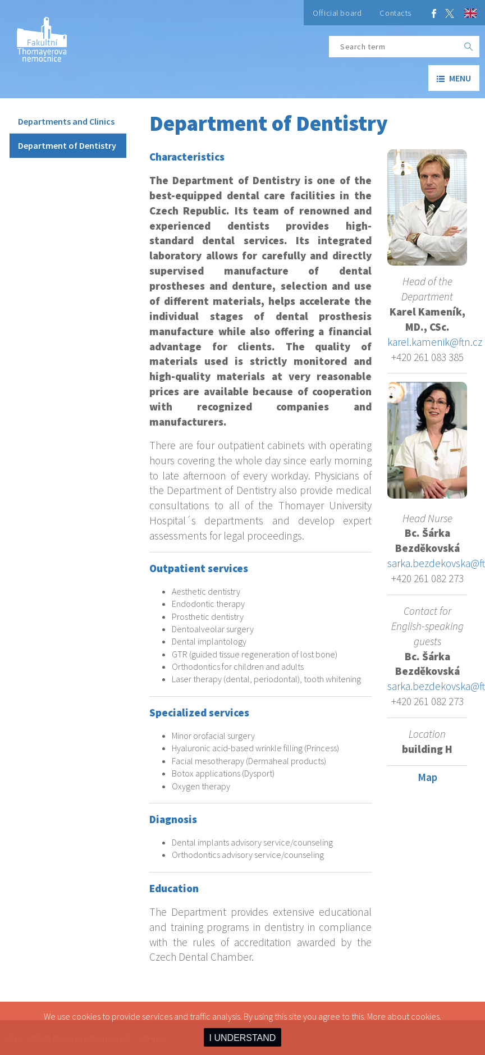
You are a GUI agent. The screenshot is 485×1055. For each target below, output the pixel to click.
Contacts (395, 13)
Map (427, 777)
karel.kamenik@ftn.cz (434, 342)
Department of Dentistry (67, 145)
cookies (425, 1016)
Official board (337, 13)
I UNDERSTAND (242, 1038)
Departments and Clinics (66, 121)
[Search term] (393, 46)
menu (454, 78)
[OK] (468, 46)
